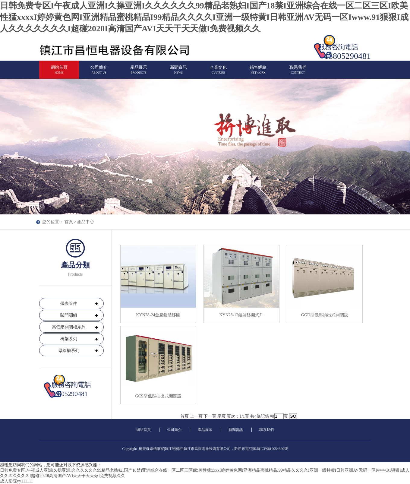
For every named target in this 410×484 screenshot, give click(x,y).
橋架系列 (68, 339)
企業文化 (218, 72)
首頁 (69, 222)
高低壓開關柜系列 (69, 327)
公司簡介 (98, 72)
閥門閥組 (68, 315)
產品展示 (138, 72)
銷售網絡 (258, 72)
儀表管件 (68, 303)
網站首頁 (59, 72)
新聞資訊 (178, 72)
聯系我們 (297, 72)
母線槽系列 (68, 350)
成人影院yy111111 (16, 481)
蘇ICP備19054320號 (272, 449)
